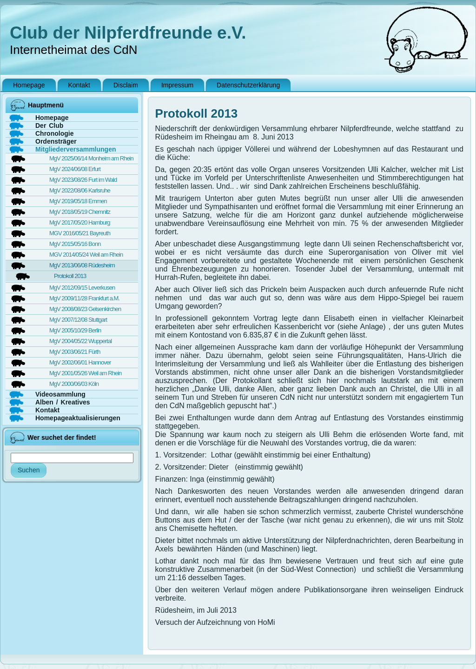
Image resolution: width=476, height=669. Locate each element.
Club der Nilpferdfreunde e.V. (128, 32)
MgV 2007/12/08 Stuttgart (78, 319)
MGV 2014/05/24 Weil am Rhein (86, 254)
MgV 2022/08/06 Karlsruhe (79, 190)
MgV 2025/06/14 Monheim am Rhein (91, 158)
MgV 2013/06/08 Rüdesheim (82, 265)
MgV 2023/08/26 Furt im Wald (83, 179)
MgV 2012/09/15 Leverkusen (82, 287)
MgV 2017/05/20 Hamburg (79, 222)
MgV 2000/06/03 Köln (74, 383)
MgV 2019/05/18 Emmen (78, 201)
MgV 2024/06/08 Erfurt (74, 169)
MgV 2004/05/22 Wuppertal (80, 341)
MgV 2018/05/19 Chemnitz (79, 211)
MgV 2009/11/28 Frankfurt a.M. (84, 298)
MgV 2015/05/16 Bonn (74, 243)
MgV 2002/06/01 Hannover (80, 362)
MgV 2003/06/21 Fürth (74, 351)
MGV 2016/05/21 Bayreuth (79, 233)
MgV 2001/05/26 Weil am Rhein (85, 373)
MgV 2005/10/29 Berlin (75, 330)
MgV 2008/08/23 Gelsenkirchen (85, 308)
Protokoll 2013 (70, 275)
